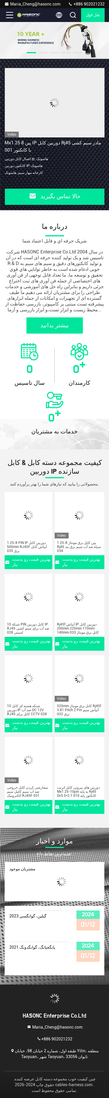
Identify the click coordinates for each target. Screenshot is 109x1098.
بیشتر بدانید (54, 325)
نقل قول (93, 15)
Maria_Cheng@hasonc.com (32, 4)
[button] (31, 52)
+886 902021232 (86, 4)
